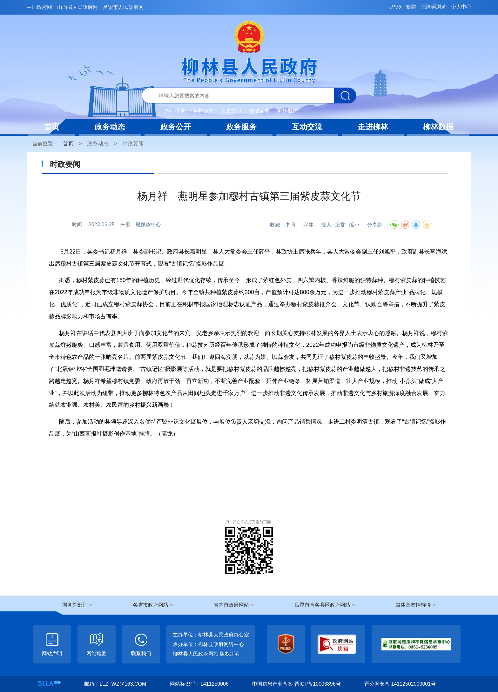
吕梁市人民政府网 (123, 7)
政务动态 (110, 126)
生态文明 (231, 111)
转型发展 (259, 111)
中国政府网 (39, 7)
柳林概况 (287, 111)
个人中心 (461, 7)
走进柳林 (373, 126)
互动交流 (307, 126)
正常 (340, 224)
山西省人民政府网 (77, 7)
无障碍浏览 (433, 7)
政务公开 (175, 126)
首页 (51, 126)
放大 (326, 224)
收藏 (275, 224)
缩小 (354, 224)
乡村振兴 (203, 111)
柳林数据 (438, 126)
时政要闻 (133, 143)
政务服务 (241, 126)
